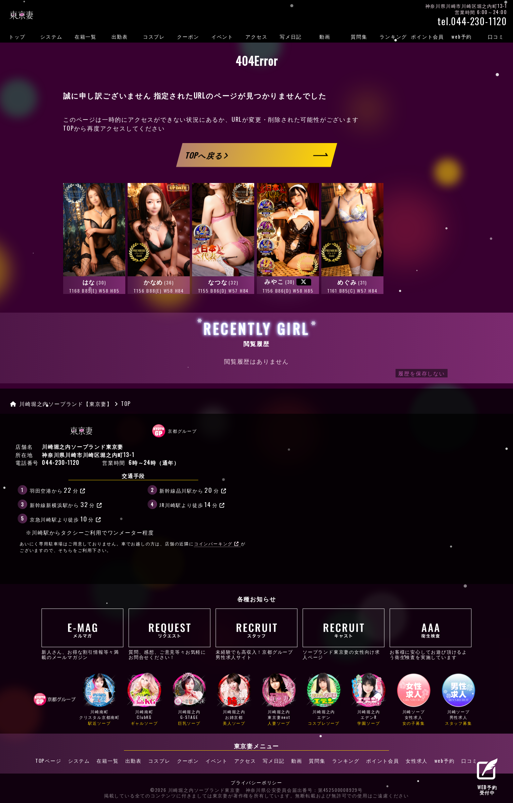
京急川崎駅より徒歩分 (65, 518)
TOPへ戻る (207, 154)
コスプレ (154, 36)
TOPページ (47, 760)
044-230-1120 (61, 462)
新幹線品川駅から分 (192, 489)
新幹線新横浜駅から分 (66, 504)
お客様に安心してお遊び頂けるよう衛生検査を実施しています (430, 634)
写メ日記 (291, 36)
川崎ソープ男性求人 (458, 699)
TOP (68, 128)
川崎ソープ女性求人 (413, 699)
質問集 (359, 36)
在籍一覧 (86, 36)
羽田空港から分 (58, 489)
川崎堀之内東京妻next (279, 699)
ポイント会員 (427, 36)
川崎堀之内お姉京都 (234, 699)
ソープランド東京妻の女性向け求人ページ (343, 634)
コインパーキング (216, 543)
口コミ (496, 36)
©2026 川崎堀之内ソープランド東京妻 (195, 790)
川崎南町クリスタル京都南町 (99, 699)
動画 (324, 36)
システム (51, 36)
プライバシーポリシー (256, 782)
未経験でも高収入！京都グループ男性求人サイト (256, 634)
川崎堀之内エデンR (369, 699)
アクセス (256, 36)
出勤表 (120, 36)
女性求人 (417, 760)
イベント (222, 36)
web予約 (461, 36)
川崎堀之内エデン (324, 699)
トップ (17, 36)
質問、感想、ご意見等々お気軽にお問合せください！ (169, 634)
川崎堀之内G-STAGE (189, 699)
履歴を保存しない (421, 373)
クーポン (188, 36)
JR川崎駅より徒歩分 (192, 504)
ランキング (393, 36)
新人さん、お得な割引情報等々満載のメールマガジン (82, 634)
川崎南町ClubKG (144, 699)
